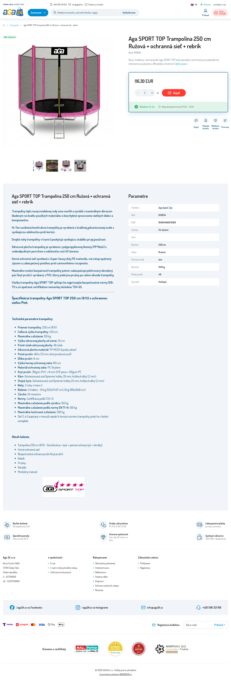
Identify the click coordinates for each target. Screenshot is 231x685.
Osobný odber (101, 576)
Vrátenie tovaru (102, 567)
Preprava (99, 581)
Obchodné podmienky (105, 563)
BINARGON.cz (126, 674)
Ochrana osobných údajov (107, 585)
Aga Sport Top (165, 207)
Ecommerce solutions (109, 674)
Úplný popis (181, 63)
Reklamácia (100, 572)
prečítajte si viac (220, 4)
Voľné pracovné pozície (60, 572)
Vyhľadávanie (128, 12)
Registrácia (145, 567)
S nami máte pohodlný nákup (63, 567)
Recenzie (99, 590)
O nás (52, 563)
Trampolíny (14, 25)
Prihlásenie (145, 563)
